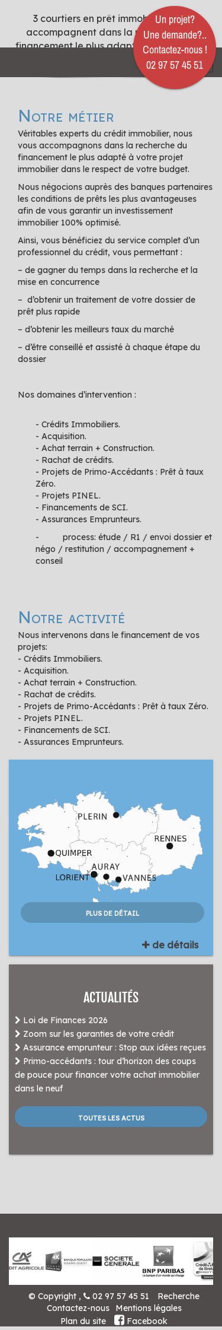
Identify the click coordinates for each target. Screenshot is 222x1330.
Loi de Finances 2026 (61, 1020)
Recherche (178, 1296)
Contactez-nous (78, 1308)
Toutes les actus (111, 1117)
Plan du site (83, 1321)
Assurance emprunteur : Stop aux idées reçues (110, 1047)
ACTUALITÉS (111, 997)
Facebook (141, 1321)
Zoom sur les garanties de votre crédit (94, 1034)
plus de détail (112, 912)
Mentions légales (148, 1308)
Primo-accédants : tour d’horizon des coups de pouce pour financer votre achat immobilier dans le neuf (107, 1075)
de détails (170, 945)
